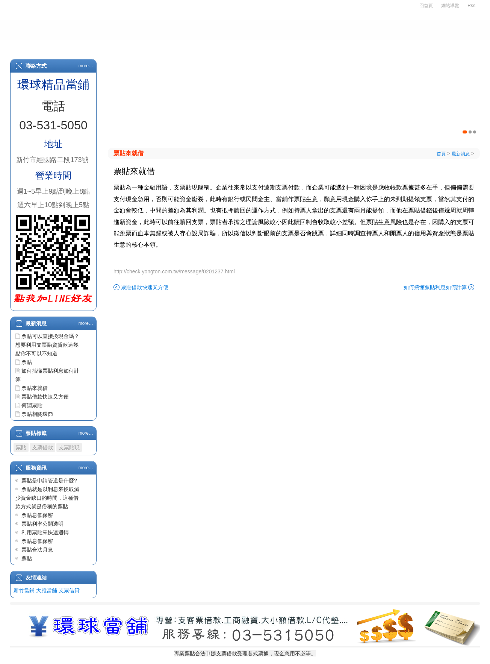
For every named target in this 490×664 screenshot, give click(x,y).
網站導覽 (450, 5)
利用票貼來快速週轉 (45, 532)
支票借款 (155, 46)
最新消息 (363, 46)
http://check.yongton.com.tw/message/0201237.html (174, 271)
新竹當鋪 (24, 590)
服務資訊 (405, 46)
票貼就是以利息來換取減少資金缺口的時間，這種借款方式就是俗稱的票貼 (47, 497)
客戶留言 (447, 46)
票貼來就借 (34, 388)
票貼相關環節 (37, 414)
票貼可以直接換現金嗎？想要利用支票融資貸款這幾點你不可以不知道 (47, 344)
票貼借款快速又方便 (45, 397)
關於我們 (71, 46)
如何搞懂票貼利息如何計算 (435, 287)
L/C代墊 (322, 46)
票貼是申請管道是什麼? (49, 481)
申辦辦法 (113, 46)
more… (86, 65)
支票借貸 (69, 590)
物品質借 (281, 46)
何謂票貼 (31, 405)
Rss (471, 5)
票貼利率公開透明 (42, 524)
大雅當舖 (46, 590)
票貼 (26, 362)
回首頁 (426, 5)
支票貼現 (69, 447)
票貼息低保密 (37, 515)
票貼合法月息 (37, 550)
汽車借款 (197, 46)
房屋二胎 (239, 46)
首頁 (34, 46)
